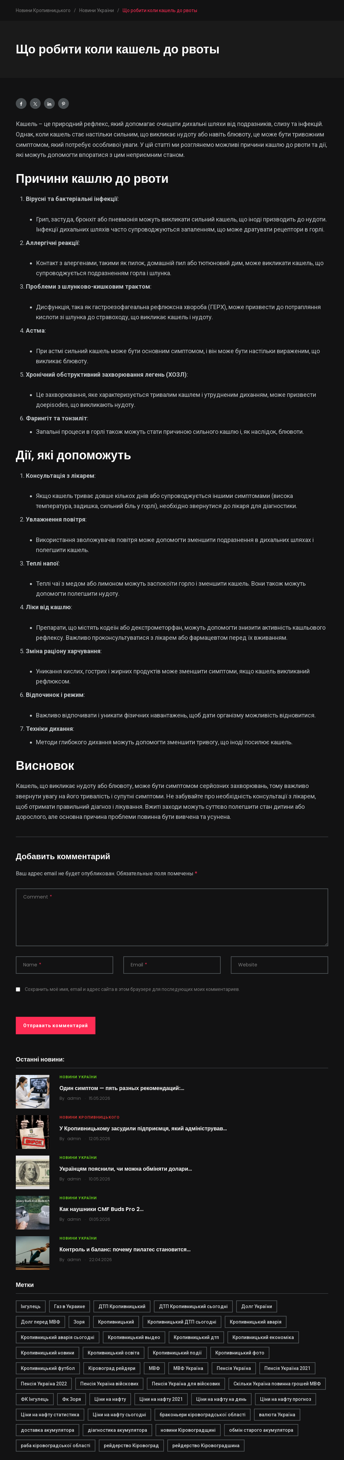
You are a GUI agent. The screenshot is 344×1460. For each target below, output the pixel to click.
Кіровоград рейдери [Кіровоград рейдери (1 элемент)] (111, 1368)
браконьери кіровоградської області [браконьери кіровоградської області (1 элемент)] (203, 1414)
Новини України (78, 1077)
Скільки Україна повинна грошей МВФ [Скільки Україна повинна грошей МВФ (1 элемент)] (277, 1383)
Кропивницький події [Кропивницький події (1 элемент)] (177, 1352)
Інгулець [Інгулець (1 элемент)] (31, 1306)
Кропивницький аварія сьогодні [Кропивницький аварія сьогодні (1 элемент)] (57, 1337)
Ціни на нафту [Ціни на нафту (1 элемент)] (110, 1399)
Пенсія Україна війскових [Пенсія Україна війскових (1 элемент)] (109, 1383)
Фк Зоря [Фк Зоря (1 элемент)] (71, 1399)
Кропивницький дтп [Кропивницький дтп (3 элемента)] (196, 1337)
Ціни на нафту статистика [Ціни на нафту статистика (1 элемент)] (50, 1414)
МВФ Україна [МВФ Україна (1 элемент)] (188, 1368)
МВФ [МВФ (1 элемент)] (154, 1368)
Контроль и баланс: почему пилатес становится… (124, 1249)
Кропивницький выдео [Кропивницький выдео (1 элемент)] (134, 1337)
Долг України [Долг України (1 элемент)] (256, 1306)
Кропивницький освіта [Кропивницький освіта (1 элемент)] (113, 1352)
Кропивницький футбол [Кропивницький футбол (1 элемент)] (48, 1368)
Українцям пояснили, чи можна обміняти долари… (125, 1169)
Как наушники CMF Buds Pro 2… (101, 1209)
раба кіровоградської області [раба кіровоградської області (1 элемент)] (55, 1445)
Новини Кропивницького (89, 1117)
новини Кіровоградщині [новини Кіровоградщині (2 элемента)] (188, 1430)
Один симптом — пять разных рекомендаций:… (121, 1088)
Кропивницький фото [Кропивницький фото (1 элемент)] (239, 1352)
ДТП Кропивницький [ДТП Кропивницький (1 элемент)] (121, 1306)
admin (74, 1098)
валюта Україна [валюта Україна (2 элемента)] (277, 1414)
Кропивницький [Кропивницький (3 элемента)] (116, 1322)
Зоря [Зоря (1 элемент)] (79, 1322)
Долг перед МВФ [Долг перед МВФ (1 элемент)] (40, 1322)
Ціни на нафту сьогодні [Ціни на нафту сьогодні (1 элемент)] (119, 1414)
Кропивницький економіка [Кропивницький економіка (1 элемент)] (263, 1337)
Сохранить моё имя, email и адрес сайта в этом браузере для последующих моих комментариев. (132, 989)
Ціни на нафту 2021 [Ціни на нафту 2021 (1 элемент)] (161, 1399)
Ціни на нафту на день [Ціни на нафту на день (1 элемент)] (221, 1399)
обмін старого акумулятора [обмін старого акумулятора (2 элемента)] (261, 1430)
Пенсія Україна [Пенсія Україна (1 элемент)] (234, 1368)
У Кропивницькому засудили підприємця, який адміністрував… (143, 1128)
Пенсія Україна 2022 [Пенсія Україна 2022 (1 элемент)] (44, 1383)
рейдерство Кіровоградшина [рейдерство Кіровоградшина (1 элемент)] (206, 1445)
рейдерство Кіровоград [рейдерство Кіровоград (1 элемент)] (131, 1445)
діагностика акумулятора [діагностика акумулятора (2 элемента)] (117, 1430)
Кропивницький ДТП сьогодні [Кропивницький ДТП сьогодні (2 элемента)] (181, 1322)
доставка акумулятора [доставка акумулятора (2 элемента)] (47, 1430)
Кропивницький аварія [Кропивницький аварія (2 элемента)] (256, 1322)
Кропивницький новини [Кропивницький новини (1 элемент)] (47, 1352)
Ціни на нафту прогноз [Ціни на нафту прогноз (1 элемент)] (285, 1399)
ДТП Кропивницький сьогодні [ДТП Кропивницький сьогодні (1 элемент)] (193, 1306)
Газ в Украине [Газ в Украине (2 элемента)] (69, 1306)
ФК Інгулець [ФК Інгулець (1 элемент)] (35, 1399)
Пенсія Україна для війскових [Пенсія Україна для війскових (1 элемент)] (186, 1383)
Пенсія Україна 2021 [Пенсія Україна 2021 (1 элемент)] (287, 1368)
